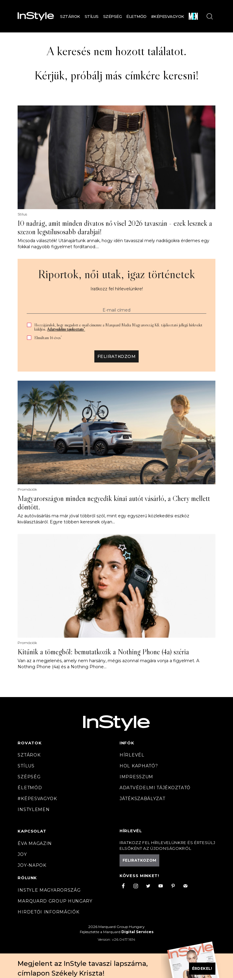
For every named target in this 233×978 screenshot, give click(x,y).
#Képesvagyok (167, 16)
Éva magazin (35, 843)
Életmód (136, 16)
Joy (22, 854)
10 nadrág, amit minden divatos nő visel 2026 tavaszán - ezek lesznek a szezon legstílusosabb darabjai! (115, 227)
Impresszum (136, 776)
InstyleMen (33, 809)
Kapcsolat (32, 831)
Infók (127, 742)
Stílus (92, 16)
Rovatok (30, 742)
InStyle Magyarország (49, 890)
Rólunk (27, 877)
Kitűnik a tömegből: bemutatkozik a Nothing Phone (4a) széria (103, 652)
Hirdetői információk (48, 912)
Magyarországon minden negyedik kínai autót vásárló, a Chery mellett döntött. (114, 502)
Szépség (112, 16)
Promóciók (27, 489)
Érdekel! (202, 968)
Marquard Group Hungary (55, 901)
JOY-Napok (32, 865)
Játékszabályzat (142, 798)
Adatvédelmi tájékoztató (66, 329)
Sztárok (70, 16)
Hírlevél (132, 755)
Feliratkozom (116, 356)
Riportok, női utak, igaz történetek (116, 274)
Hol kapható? (139, 766)
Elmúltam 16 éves (48, 337)
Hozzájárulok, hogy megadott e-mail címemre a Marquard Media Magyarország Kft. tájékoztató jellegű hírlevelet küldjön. (118, 327)
